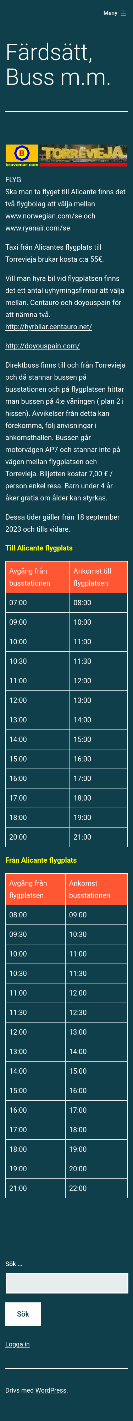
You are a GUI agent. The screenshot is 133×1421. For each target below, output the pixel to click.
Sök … (13, 1264)
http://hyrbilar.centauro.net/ (48, 326)
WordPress (50, 1390)
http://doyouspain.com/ (42, 346)
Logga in (17, 1344)
